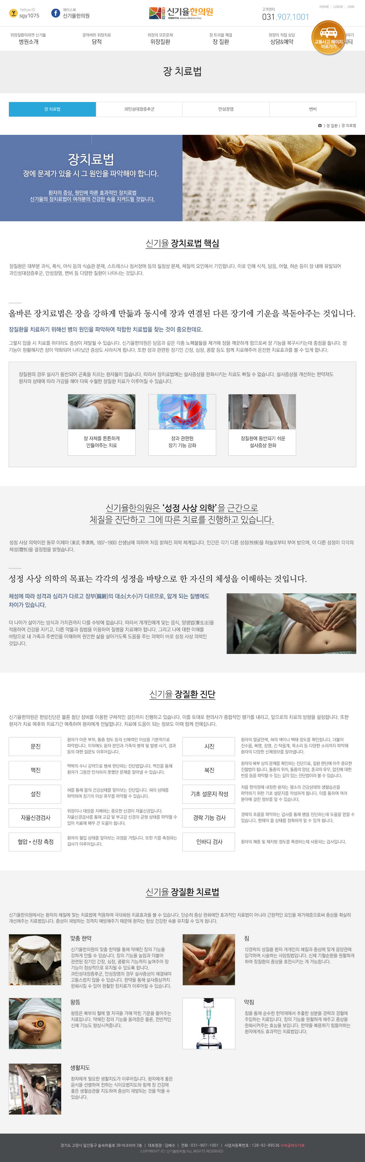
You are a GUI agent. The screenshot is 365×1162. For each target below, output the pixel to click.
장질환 (220, 38)
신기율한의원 (181, 13)
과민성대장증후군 (139, 109)
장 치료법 (52, 109)
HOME (324, 7)
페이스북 (71, 13)
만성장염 (225, 109)
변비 (313, 109)
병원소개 (28, 38)
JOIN (350, 7)
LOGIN (338, 7)
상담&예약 (282, 38)
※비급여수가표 (292, 1145)
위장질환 (160, 38)
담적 (97, 38)
